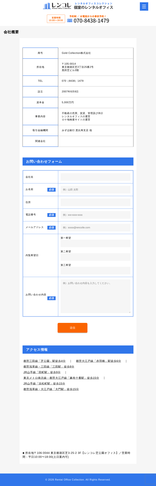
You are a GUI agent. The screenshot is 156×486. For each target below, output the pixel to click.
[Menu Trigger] (144, 6)
